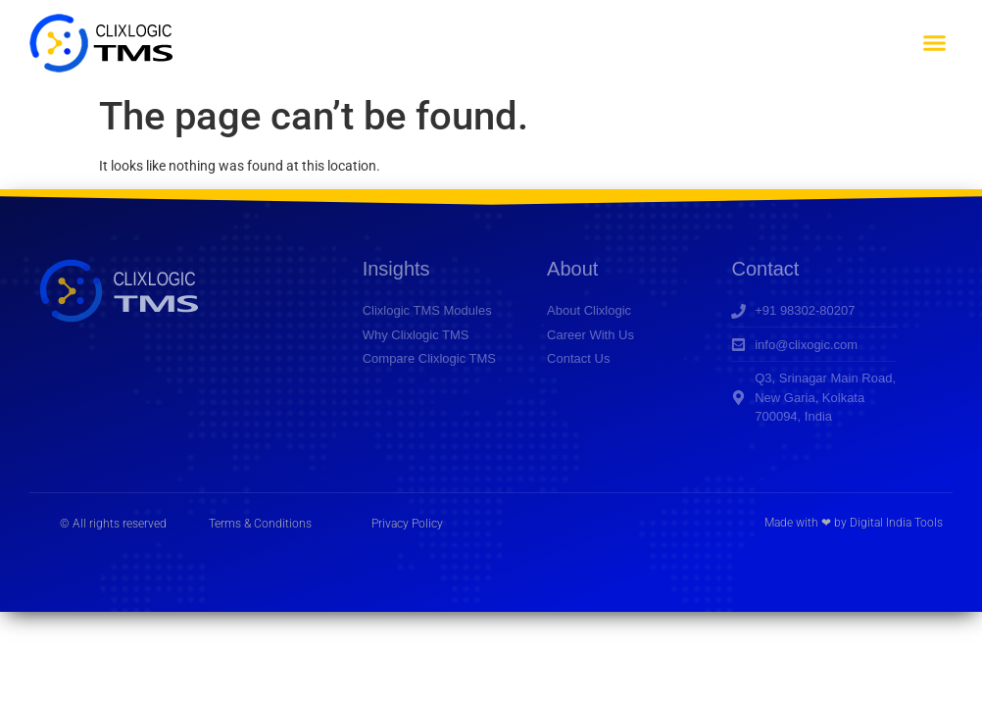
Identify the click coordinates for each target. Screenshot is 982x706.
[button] (934, 43)
